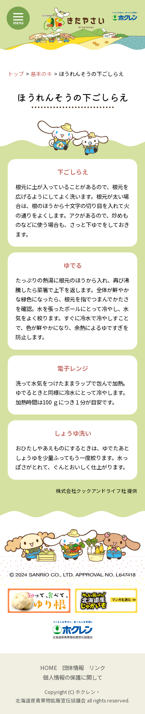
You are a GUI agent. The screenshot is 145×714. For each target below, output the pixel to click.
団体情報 (73, 667)
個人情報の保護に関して (72, 677)
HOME (48, 667)
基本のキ (41, 74)
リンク (97, 667)
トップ (16, 74)
